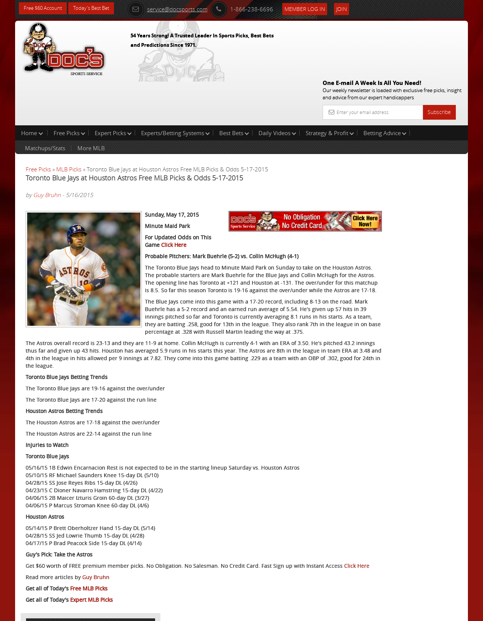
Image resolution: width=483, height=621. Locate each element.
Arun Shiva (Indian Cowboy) (407, 187)
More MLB (91, 99)
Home (32, 84)
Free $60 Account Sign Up (392, 276)
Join (351, 8)
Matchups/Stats (45, 99)
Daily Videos (277, 84)
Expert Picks (113, 84)
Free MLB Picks (89, 574)
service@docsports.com (178, 8)
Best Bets (234, 84)
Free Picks (69, 84)
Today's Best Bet (97, 8)
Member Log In (315, 8)
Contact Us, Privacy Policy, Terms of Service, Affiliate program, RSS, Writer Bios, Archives (287, 612)
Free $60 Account (45, 8)
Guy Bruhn (47, 147)
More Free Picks (434, 125)
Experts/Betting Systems (175, 84)
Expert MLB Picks (91, 585)
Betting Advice (384, 84)
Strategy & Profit (330, 84)
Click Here (241, 215)
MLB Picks (69, 121)
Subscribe (439, 57)
